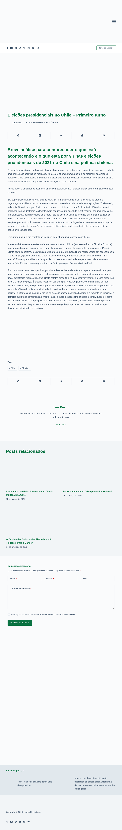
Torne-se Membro (106, 48)
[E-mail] (103, 135)
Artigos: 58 (61, 425)
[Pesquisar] (38, 48)
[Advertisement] (61, 334)
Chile (12, 368)
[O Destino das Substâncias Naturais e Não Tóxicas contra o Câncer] (32, 520)
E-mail (50, 578)
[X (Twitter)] (11, 48)
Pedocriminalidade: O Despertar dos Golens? (87, 491)
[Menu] (114, 21)
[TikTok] (20, 48)
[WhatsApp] (82, 135)
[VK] (24, 48)
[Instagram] (33, 48)
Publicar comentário (19, 622)
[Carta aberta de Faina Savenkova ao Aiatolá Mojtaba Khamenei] (32, 472)
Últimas (54, 123)
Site (85, 578)
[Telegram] (7, 48)
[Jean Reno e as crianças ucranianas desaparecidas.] (10, 783)
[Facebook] (29, 48)
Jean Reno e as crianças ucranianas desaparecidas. (35, 783)
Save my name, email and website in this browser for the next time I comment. (43, 614)
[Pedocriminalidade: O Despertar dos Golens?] (89, 472)
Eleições (25, 368)
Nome (13, 578)
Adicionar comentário (20, 588)
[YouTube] (16, 48)
